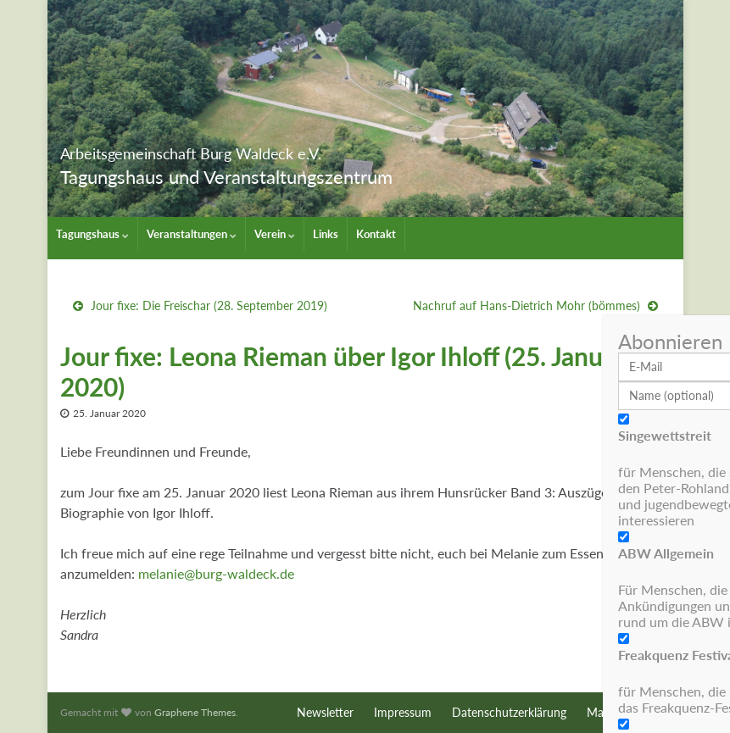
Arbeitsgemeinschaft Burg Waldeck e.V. (279, 148)
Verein (274, 234)
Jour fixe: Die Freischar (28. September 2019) (209, 305)
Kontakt (376, 234)
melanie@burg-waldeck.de (216, 573)
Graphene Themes (195, 712)
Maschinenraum (629, 712)
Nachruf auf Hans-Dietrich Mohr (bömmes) (526, 305)
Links (325, 234)
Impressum (403, 712)
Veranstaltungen (192, 234)
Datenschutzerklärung (509, 712)
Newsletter (325, 712)
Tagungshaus (92, 234)
